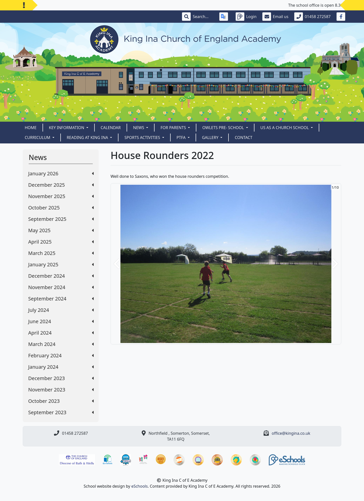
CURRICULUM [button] (38, 137)
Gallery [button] (211, 137)
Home (31, 127)
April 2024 (61, 332)
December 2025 (61, 185)
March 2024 (61, 344)
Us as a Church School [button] (285, 127)
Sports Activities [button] (142, 137)
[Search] (203, 16)
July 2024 (61, 310)
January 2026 (61, 173)
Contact (243, 137)
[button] (117, 263)
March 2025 (61, 253)
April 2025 (61, 241)
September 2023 (61, 412)
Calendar (111, 127)
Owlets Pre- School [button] (223, 127)
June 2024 (61, 321)
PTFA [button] (182, 137)
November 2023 (61, 389)
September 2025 (61, 219)
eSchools (139, 486)
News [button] (139, 127)
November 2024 (61, 287)
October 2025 (61, 207)
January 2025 (61, 264)
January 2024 (61, 367)
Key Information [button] (67, 127)
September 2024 (61, 298)
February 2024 (61, 355)
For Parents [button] (173, 127)
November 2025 (61, 196)
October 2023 (61, 401)
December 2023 (61, 378)
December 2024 (61, 276)
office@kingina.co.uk (291, 433)
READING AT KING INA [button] (88, 137)
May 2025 (61, 230)
